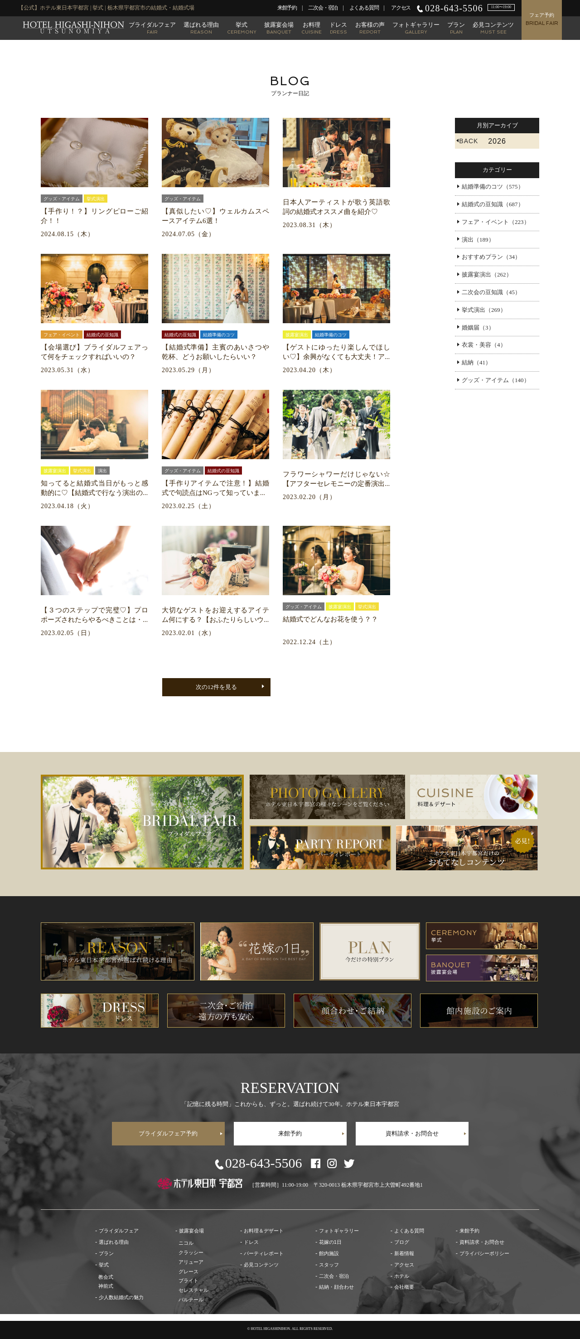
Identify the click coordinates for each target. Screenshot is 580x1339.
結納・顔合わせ (336, 1287)
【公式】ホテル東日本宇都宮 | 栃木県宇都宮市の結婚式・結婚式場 (73, 27)
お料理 (311, 27)
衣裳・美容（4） (484, 344)
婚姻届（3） (478, 327)
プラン (456, 27)
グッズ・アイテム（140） (496, 380)
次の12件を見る (216, 687)
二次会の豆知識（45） (491, 292)
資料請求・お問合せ (412, 1133)
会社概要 (404, 1287)
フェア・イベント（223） (496, 221)
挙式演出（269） (484, 309)
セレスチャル (193, 1290)
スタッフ (329, 1264)
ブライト (188, 1280)
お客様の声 (370, 27)
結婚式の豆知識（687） (493, 204)
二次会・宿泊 (323, 8)
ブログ (401, 1242)
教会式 (105, 1277)
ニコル (186, 1243)
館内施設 (329, 1253)
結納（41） (476, 362)
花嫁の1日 (330, 1242)
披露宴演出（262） (487, 274)
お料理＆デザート (264, 1230)
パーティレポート (264, 1253)
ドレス (338, 27)
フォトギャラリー (416, 27)
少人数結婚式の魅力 (121, 1297)
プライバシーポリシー (484, 1253)
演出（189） (478, 239)
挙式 (241, 27)
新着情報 (404, 1253)
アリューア (191, 1262)
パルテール (191, 1299)
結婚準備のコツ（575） (493, 186)
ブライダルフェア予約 (168, 1133)
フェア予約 (542, 19)
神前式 (105, 1286)
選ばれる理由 (201, 27)
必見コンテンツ (493, 27)
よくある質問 (364, 8)
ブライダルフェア (152, 27)
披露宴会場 (279, 27)
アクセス (401, 8)
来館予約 (287, 8)
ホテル (401, 1276)
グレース (188, 1271)
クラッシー (191, 1252)
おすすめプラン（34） (491, 256)
